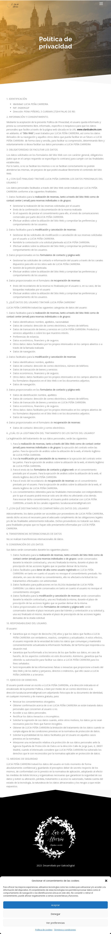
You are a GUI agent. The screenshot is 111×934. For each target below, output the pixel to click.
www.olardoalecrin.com (89, 129)
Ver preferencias (55, 922)
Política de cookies (43, 929)
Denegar (55, 913)
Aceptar (55, 905)
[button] (106, 880)
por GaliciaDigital (66, 865)
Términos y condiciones (65, 929)
